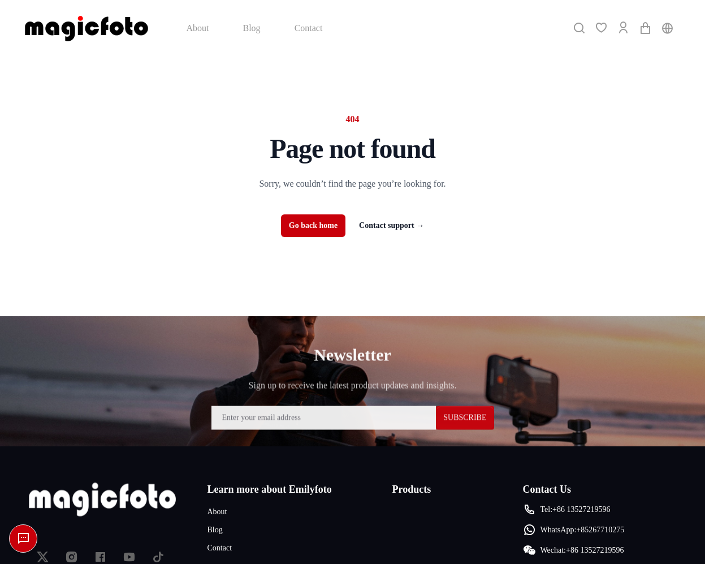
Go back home (313, 225)
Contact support (391, 225)
